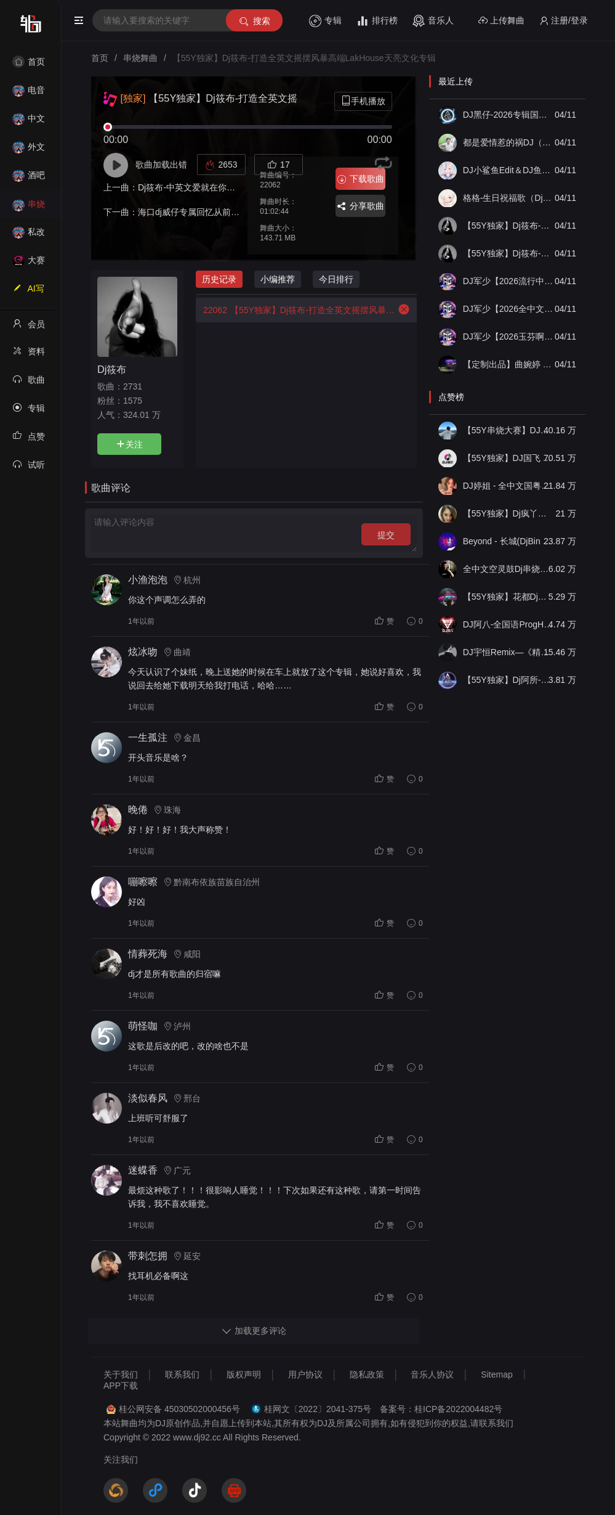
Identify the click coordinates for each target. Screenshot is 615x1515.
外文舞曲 (28, 151)
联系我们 (182, 1374)
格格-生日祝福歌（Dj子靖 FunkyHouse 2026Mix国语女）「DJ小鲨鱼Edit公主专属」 (508, 198)
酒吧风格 (28, 179)
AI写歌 (28, 292)
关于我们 (120, 1374)
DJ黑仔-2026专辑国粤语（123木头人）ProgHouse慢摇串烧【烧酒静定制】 (508, 115)
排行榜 (377, 21)
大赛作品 (28, 264)
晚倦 (138, 809)
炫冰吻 (143, 652)
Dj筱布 (111, 369)
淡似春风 (147, 1098)
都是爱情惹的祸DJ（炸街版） (508, 142)
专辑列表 (28, 411)
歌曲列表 (28, 383)
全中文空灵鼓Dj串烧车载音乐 (508, 569)
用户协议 (305, 1374)
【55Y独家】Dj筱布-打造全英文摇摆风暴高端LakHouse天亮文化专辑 (295, 310)
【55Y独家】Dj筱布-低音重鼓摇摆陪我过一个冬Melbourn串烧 (508, 226)
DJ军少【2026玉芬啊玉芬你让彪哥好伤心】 (508, 336)
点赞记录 (28, 440)
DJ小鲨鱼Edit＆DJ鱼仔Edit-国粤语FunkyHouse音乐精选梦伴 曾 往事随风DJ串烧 (508, 170)
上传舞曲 (501, 20)
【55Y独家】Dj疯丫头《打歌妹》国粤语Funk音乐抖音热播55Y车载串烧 (508, 513)
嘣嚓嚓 (143, 881)
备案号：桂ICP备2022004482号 (441, 1409)
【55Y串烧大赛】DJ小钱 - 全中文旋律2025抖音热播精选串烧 (508, 430)
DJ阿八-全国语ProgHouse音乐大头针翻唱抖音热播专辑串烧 (508, 624)
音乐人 (433, 21)
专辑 (325, 21)
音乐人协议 (432, 1374)
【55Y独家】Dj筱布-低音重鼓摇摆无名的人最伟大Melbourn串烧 (508, 253)
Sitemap (496, 1374)
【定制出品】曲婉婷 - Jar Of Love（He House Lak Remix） (508, 364)
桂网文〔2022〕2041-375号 (317, 1409)
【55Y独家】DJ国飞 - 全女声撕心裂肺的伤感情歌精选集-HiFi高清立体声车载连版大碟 (508, 458)
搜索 (254, 21)
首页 (28, 61)
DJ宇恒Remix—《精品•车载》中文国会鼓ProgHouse (508, 652)
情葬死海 (147, 954)
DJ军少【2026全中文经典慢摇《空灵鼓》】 (508, 309)
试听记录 (28, 468)
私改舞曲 (28, 236)
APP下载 (120, 1385)
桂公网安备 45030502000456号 (179, 1409)
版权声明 (244, 1374)
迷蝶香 (143, 1170)
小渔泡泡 (147, 579)
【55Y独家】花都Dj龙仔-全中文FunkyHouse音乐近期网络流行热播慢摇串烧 (508, 597)
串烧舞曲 (28, 208)
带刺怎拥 (147, 1256)
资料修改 (28, 355)
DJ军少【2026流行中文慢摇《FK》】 (508, 281)
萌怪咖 (143, 1026)
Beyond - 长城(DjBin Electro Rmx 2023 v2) (508, 541)
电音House (28, 94)
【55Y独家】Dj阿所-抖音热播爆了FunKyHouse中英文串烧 (508, 680)
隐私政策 (367, 1374)
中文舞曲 (28, 122)
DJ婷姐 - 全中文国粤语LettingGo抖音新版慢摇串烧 (508, 486)
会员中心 (28, 327)
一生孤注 (147, 737)
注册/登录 (563, 20)
